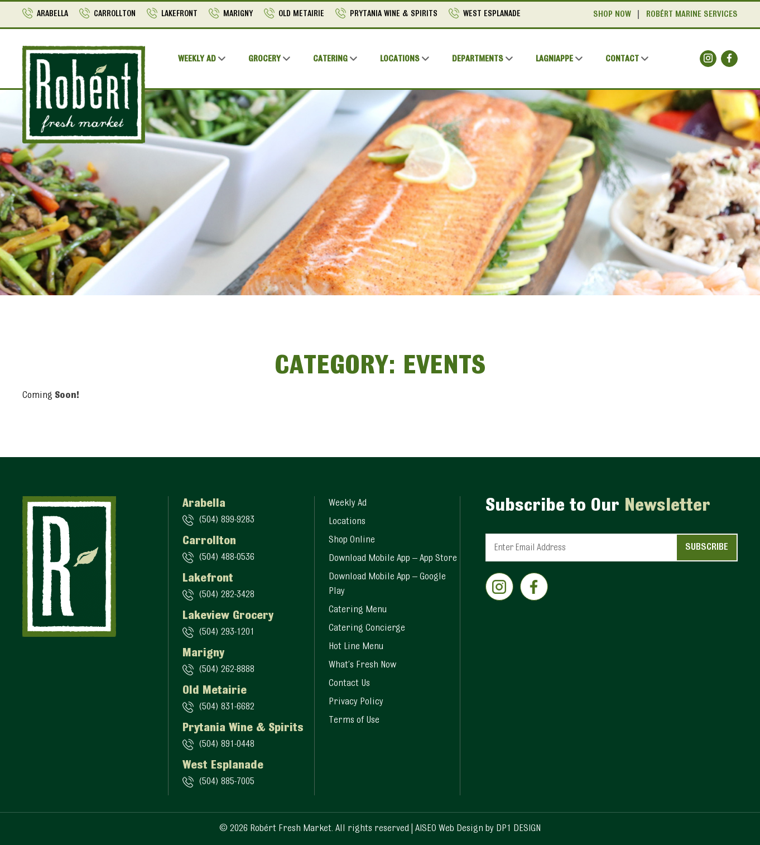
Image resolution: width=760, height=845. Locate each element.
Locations (400, 59)
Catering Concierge (367, 628)
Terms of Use (354, 721)
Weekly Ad (197, 59)
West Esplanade (492, 14)
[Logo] (83, 94)
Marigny (238, 14)
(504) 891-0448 (226, 745)
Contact (622, 59)
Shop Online (352, 540)
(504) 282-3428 (226, 595)
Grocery (264, 59)
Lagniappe (554, 59)
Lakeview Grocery (227, 616)
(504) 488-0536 (226, 558)
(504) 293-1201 (226, 632)
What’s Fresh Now (362, 665)
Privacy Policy (356, 702)
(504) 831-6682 (226, 707)
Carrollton (115, 14)
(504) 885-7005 (226, 782)
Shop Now (612, 14)
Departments (477, 59)
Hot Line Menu (356, 647)
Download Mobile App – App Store (393, 559)
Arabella (52, 14)
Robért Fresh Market (290, 829)
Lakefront (179, 14)
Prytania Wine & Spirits (393, 14)
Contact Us (349, 684)
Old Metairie (301, 14)
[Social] (708, 58)
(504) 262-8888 (226, 670)
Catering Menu (358, 610)
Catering (330, 59)
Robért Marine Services (692, 14)
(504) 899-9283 (226, 520)
